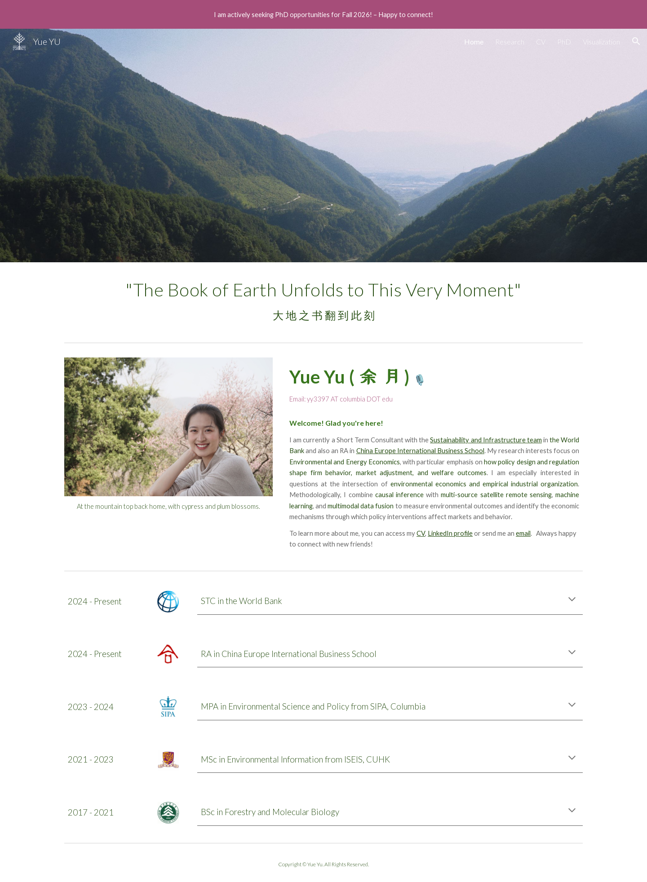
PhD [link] (564, 41)
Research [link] (509, 41)
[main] (323, 300)
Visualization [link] (601, 41)
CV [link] (540, 41)
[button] (636, 41)
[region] (323, 14)
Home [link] (473, 41)
